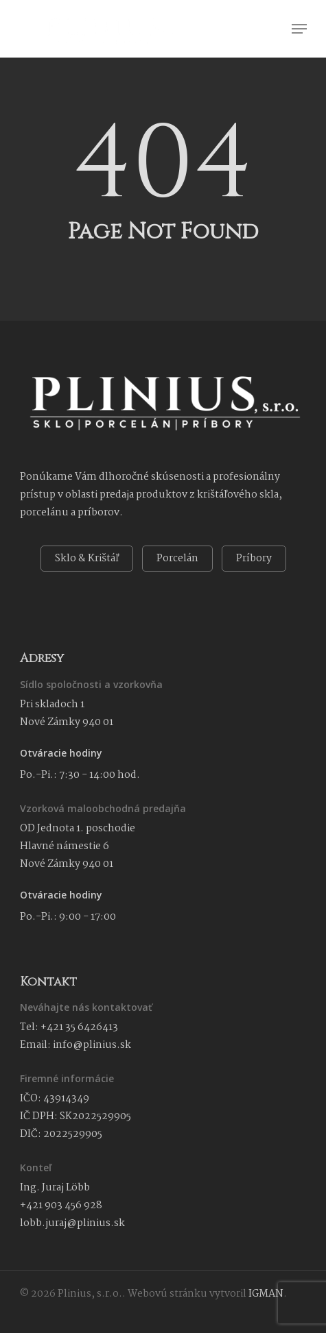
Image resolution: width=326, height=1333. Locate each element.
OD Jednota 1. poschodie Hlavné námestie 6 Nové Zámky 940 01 (77, 846)
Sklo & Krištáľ (87, 558)
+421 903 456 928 (61, 1205)
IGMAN (265, 1294)
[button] (299, 29)
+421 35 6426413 (79, 1027)
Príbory (254, 558)
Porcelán (177, 558)
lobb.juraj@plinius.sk (72, 1223)
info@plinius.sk (92, 1045)
